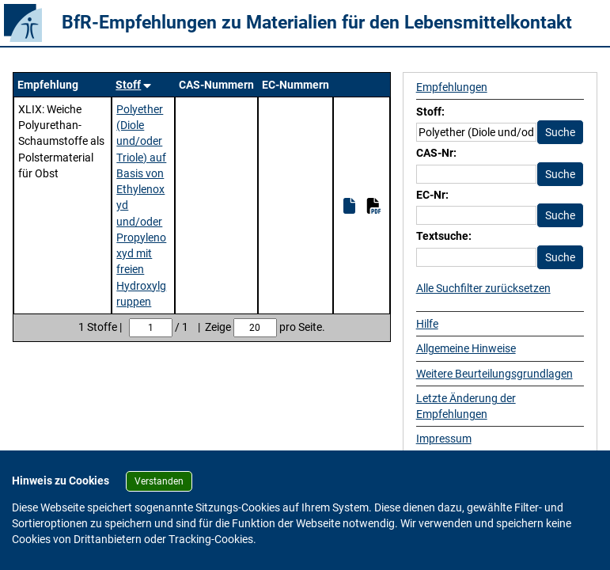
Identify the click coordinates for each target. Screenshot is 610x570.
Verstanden (159, 481)
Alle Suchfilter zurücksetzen (483, 288)
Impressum (444, 438)
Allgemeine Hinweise (466, 348)
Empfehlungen (451, 87)
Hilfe (427, 323)
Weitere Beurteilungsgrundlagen (494, 373)
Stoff (128, 84)
